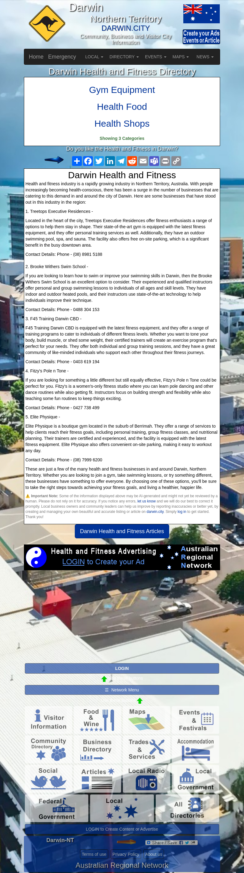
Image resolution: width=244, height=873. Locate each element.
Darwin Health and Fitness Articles (122, 531)
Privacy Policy (125, 854)
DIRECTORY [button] (124, 56)
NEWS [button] (205, 56)
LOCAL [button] (94, 56)
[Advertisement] (122, 619)
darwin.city (155, 512)
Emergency (62, 57)
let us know (146, 501)
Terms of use (94, 854)
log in (181, 512)
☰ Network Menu (122, 689)
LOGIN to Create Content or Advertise (122, 829)
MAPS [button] (181, 56)
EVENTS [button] (155, 56)
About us (153, 854)
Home (36, 57)
